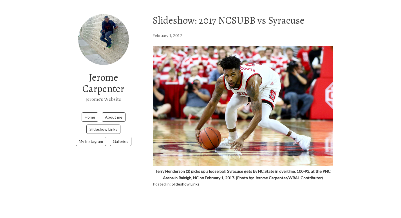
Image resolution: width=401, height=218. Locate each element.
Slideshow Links (103, 129)
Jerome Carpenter (103, 82)
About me (113, 117)
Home (90, 117)
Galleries (120, 141)
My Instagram (91, 141)
